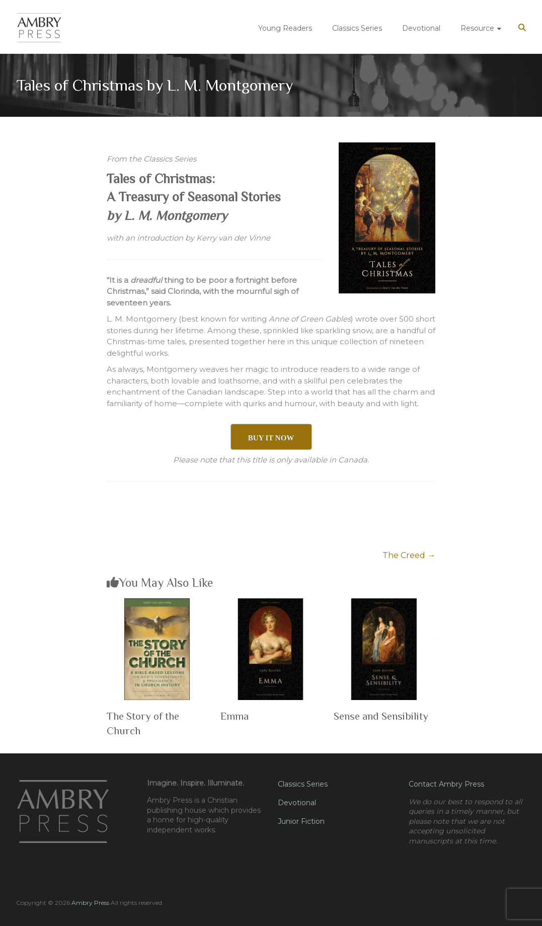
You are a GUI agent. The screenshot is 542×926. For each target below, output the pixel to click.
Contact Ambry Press (446, 784)
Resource (477, 28)
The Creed (408, 555)
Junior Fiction (301, 821)
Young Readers (285, 28)
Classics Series (357, 28)
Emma (234, 716)
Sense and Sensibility (381, 716)
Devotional (421, 28)
